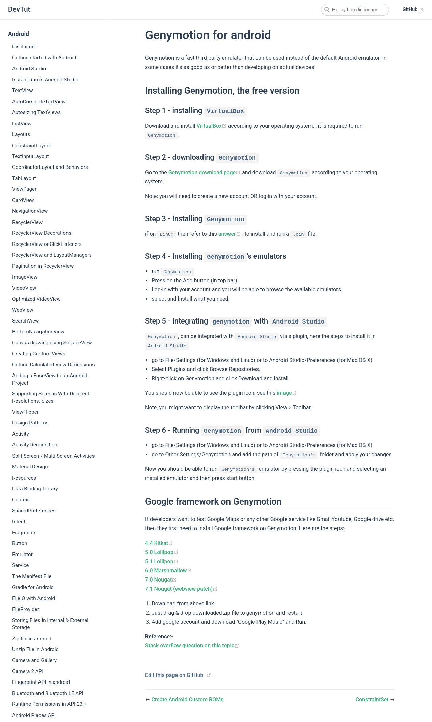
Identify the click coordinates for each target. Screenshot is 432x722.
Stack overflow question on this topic (192, 645)
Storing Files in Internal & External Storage (50, 623)
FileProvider (25, 609)
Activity (20, 434)
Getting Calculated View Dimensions (53, 365)
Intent (18, 522)
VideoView (24, 288)
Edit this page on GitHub (174, 675)
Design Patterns (30, 423)
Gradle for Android (33, 587)
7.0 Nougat (161, 579)
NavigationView (30, 211)
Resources (24, 478)
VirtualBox (212, 126)
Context (21, 500)
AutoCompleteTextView (39, 102)
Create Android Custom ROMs (187, 699)
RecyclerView (27, 222)
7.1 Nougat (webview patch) (181, 589)
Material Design (30, 467)
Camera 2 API (27, 671)
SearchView (25, 321)
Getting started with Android (44, 58)
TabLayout (24, 178)
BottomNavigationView (38, 332)
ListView (22, 124)
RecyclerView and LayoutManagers (52, 255)
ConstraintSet (373, 699)
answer (230, 234)
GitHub (413, 10)
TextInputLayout (30, 156)
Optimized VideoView (36, 299)
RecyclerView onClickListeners (47, 244)
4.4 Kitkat (159, 543)
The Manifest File (31, 576)
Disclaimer (24, 47)
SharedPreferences (33, 511)
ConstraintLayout (31, 146)
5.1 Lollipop (162, 561)
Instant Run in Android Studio (45, 80)
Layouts (21, 134)
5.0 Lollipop (162, 552)
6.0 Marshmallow (168, 570)
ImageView (24, 277)
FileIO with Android (33, 598)
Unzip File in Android (35, 649)
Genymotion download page (205, 172)
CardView (23, 200)
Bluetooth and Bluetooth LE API (47, 693)
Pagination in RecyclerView (43, 266)
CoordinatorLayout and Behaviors (50, 167)
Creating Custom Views (38, 354)
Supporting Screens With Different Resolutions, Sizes (50, 397)
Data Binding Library (35, 489)
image (287, 393)
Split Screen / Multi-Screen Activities (53, 456)
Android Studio (29, 69)
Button (19, 543)
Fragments (24, 533)
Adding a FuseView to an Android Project (49, 379)
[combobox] (355, 10)
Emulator (22, 554)
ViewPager (24, 189)
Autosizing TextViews (36, 112)
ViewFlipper (25, 412)
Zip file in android (31, 639)
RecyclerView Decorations (41, 233)
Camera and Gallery (34, 660)
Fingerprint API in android (41, 682)
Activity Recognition (34, 445)
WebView (22, 310)
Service (20, 565)
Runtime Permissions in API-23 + (49, 704)
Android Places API (34, 715)
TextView (22, 90)
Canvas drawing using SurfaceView (52, 343)
